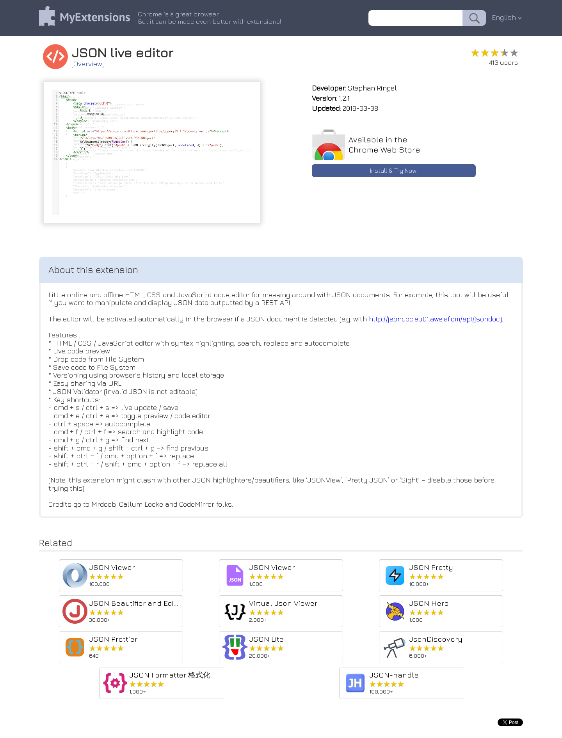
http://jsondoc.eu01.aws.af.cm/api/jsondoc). (437, 319)
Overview (87, 64)
